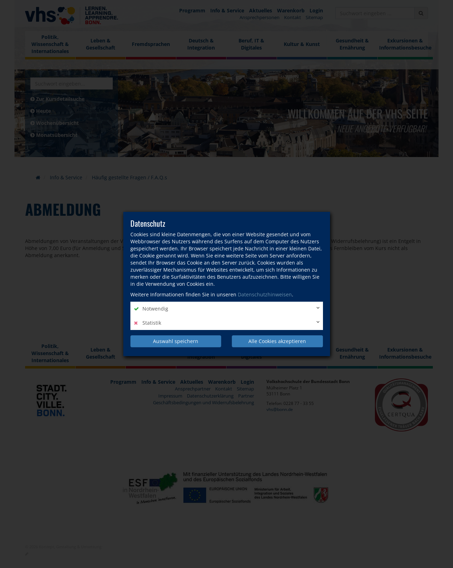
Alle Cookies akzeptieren (277, 341)
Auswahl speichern (175, 341)
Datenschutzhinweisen (265, 294)
